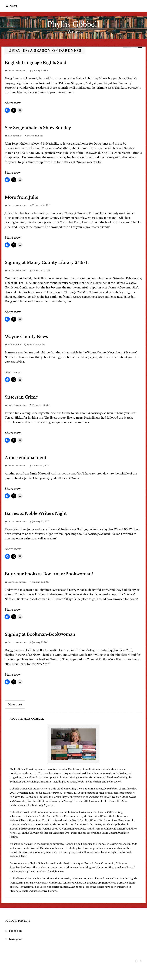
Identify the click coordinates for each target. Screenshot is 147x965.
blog (7, 217)
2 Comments (14, 135)
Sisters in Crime (19, 396)
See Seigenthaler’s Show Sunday (34, 127)
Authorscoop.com (62, 472)
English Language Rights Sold (32, 63)
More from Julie (19, 197)
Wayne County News (24, 336)
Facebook (15, 929)
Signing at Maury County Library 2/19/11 (42, 262)
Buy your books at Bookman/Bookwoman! (43, 573)
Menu (13, 5)
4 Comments (14, 343)
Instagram (15, 937)
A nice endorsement (23, 457)
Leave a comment (17, 70)
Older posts (14, 702)
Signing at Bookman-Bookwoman (36, 633)
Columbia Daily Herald (75, 221)
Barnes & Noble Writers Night (32, 512)
